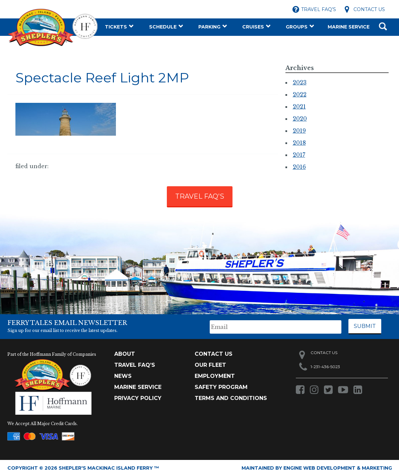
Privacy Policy (137, 397)
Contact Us (369, 9)
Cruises (253, 27)
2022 (300, 94)
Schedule (163, 27)
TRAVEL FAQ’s (134, 363)
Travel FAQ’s (318, 9)
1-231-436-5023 (325, 365)
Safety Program (221, 386)
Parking (209, 27)
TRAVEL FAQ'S (199, 196)
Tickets (116, 27)
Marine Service (349, 27)
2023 (300, 82)
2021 (299, 106)
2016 (299, 166)
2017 (299, 154)
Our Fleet (210, 363)
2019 (299, 130)
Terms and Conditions (231, 397)
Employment (215, 374)
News (123, 374)
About (124, 352)
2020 (300, 118)
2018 (299, 142)
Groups (297, 27)
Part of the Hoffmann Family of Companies (51, 352)
